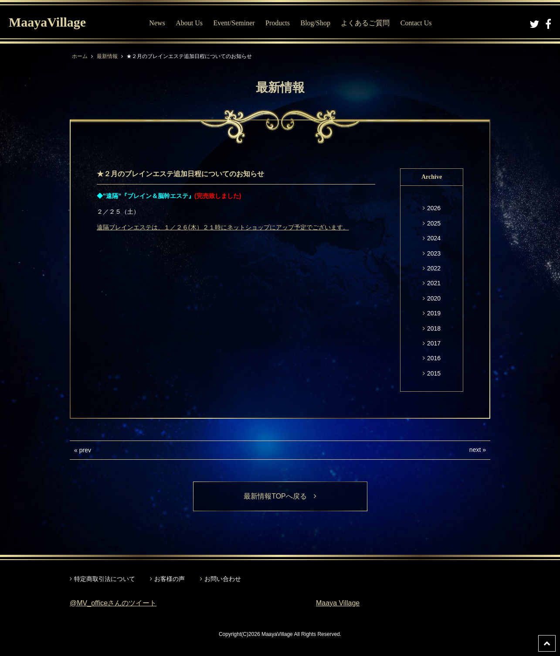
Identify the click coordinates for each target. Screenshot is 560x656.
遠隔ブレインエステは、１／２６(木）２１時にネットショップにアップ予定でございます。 (223, 227)
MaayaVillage (47, 22)
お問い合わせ (222, 578)
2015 (434, 373)
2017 (434, 343)
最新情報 (107, 56)
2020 (434, 298)
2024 (434, 238)
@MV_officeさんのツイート (113, 603)
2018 (434, 328)
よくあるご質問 (365, 23)
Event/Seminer (234, 23)
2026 (434, 208)
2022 (434, 268)
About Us (189, 23)
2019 (434, 313)
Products (277, 23)
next (475, 449)
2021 (434, 283)
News (157, 23)
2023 (434, 253)
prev (85, 450)
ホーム (80, 56)
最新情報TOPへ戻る (280, 496)
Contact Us (416, 23)
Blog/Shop (315, 23)
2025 (434, 223)
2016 (434, 358)
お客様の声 (169, 578)
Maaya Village (338, 603)
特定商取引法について (104, 578)
